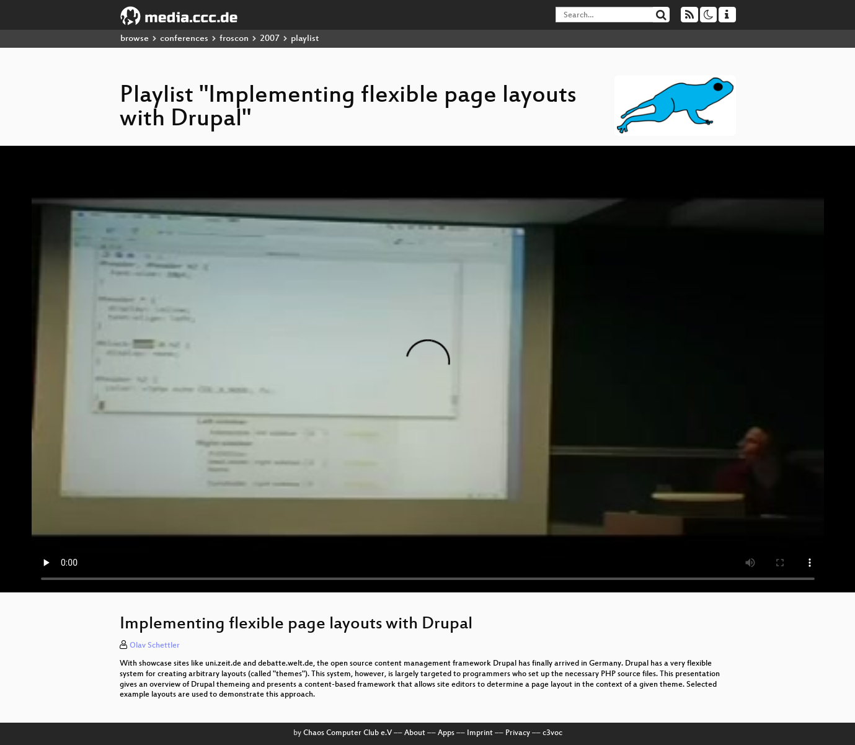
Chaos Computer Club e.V (347, 733)
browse (134, 38)
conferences (184, 38)
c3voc (552, 733)
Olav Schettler (155, 645)
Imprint (480, 733)
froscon (234, 38)
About (414, 733)
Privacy (517, 733)
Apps (446, 733)
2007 (270, 38)
